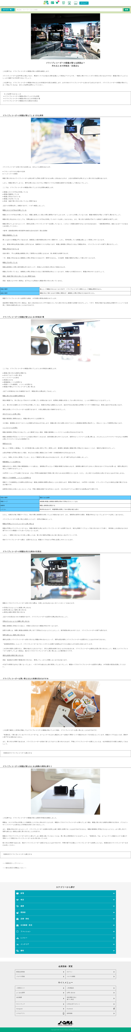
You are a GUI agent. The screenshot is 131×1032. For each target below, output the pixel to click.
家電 (65, 893)
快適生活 (7, 734)
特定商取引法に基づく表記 (91, 998)
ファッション (65, 931)
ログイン (91, 972)
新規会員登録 (40, 972)
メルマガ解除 (91, 976)
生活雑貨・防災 (65, 925)
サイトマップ (40, 1004)
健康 (65, 906)
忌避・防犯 (65, 919)
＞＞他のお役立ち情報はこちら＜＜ (14, 867)
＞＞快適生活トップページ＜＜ (13, 863)
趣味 (65, 950)
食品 (65, 900)
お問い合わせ (91, 993)
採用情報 (91, 1013)
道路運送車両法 (105, 224)
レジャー (65, 938)
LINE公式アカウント (91, 1004)
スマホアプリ (40, 1013)
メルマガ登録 (40, 976)
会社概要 (40, 998)
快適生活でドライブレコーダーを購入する (18, 753)
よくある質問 (40, 993)
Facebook (91, 1009)
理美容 (65, 912)
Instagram (40, 1009)
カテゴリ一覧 (7, 9)
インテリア (65, 944)
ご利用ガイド (40, 988)
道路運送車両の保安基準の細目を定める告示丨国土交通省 (28, 230)
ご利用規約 (91, 988)
